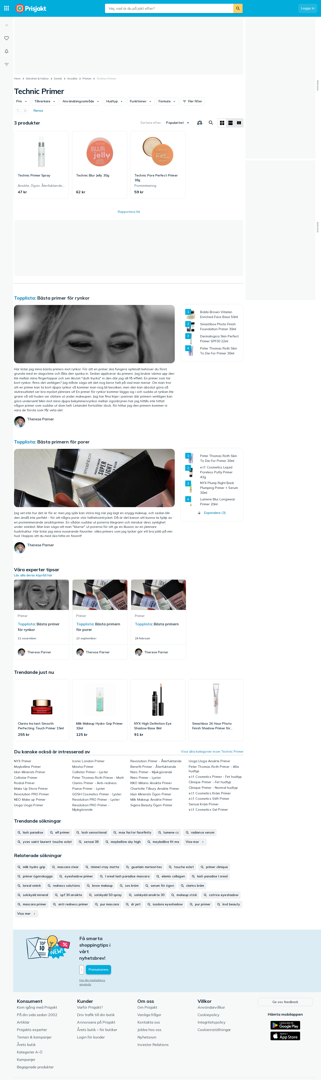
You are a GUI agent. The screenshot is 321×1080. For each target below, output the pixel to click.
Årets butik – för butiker (97, 1009)
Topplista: (25, 298)
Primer (87, 78)
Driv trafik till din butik (96, 994)
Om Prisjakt (147, 987)
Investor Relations (153, 1024)
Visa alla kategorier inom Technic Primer (212, 751)
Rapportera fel (129, 212)
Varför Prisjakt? (90, 987)
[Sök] (238, 8)
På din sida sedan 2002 (37, 994)
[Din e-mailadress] (110, 950)
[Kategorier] (6, 8)
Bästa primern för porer (63, 442)
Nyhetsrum (146, 1016)
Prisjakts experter (32, 1009)
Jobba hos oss (149, 1009)
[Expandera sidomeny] (6, 25)
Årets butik (26, 1024)
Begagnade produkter (35, 1046)
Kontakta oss (148, 1002)
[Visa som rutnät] (222, 123)
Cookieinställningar (214, 1009)
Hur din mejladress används (98, 960)
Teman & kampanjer (34, 1016)
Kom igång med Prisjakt (37, 987)
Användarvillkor (211, 987)
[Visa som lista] (230, 123)
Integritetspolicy (212, 1002)
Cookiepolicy (209, 994)
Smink (58, 78)
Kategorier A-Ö (29, 1031)
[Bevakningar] (6, 51)
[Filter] (6, 64)
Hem (17, 78)
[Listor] (6, 38)
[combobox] (169, 8)
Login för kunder (91, 1016)
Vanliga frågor (149, 994)
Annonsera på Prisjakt (96, 1002)
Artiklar (23, 1002)
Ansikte (72, 78)
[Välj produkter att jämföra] (199, 123)
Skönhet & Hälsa (37, 78)
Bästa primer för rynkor (63, 298)
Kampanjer (26, 1039)
